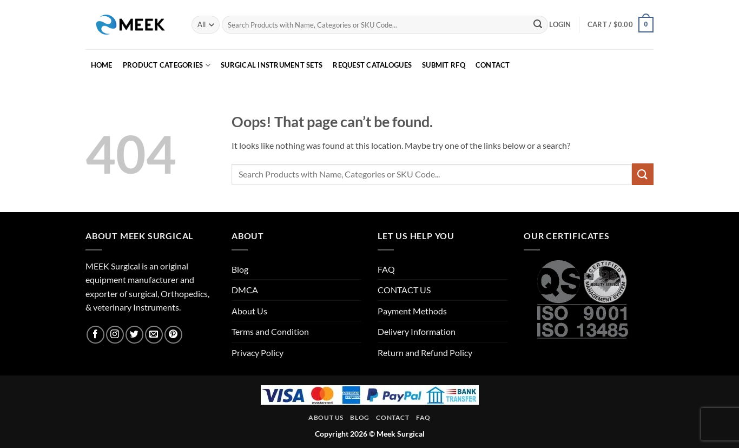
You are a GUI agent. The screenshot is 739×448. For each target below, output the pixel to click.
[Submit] (538, 25)
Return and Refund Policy (425, 352)
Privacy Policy (257, 352)
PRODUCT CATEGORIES (166, 65)
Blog (240, 269)
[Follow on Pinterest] (173, 335)
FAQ (386, 269)
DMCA (245, 290)
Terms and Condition (270, 331)
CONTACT (493, 65)
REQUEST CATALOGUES (372, 65)
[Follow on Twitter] (134, 335)
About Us (249, 311)
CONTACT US (404, 290)
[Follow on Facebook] (95, 335)
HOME (102, 65)
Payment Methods (412, 311)
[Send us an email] (154, 335)
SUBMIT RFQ (443, 65)
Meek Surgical (401, 433)
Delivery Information (417, 331)
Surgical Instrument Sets (271, 65)
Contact (392, 417)
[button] (560, 24)
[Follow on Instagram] (115, 335)
